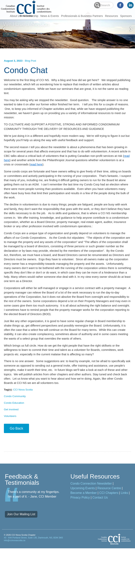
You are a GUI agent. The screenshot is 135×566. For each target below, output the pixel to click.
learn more (10, 33)
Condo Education (14, 419)
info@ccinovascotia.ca (14, 558)
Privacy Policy (80, 515)
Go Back (16, 446)
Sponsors (126, 15)
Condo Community (15, 412)
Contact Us (100, 515)
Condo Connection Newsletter (91, 501)
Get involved (11, 426)
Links (124, 510)
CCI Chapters (108, 510)
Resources (111, 15)
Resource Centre (109, 505)
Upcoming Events (83, 505)
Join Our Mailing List (21, 532)
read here (36, 169)
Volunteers (10, 433)
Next (131, 29)
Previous (4, 29)
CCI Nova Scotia (24, 405)
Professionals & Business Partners (82, 15)
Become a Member (84, 510)
